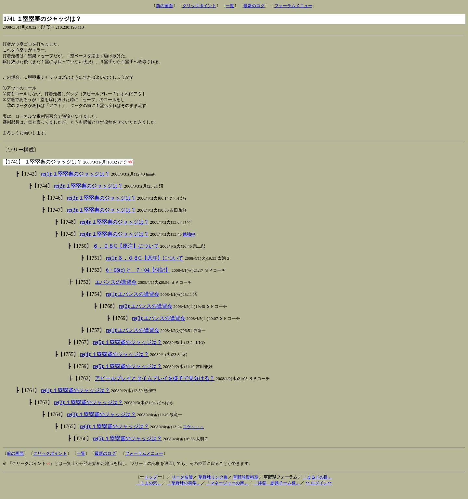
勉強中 (189, 243)
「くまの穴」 (149, 491)
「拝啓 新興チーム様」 (277, 491)
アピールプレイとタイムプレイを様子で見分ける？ (154, 387)
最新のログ (254, 5)
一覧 (230, 5)
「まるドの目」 (317, 485)
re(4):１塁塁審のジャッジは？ (114, 230)
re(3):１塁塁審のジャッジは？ (101, 206)
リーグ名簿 (182, 485)
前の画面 (164, 5)
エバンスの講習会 (115, 291)
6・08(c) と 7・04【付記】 (138, 279)
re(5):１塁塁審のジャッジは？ (127, 351)
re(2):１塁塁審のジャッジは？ (88, 194)
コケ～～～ (193, 435)
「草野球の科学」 (184, 491)
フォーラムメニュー (293, 5)
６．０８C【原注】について (126, 254)
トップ (150, 485)
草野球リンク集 (213, 485)
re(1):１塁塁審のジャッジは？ (75, 182)
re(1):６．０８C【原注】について (144, 266)
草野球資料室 (245, 485)
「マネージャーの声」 (227, 491)
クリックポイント (199, 5)
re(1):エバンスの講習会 (132, 303)
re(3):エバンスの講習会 (158, 327)
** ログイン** (318, 491)
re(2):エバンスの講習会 (145, 315)
